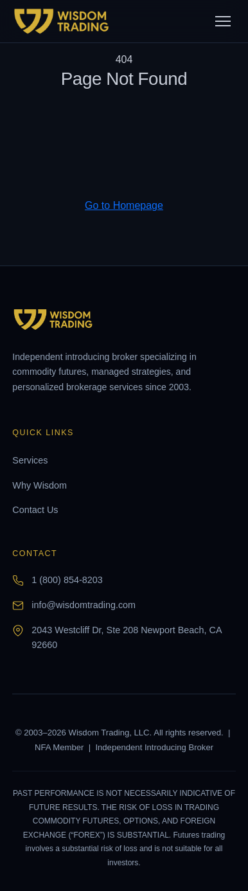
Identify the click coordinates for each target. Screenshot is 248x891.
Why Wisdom (39, 485)
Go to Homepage (124, 205)
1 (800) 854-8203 (66, 580)
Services (30, 460)
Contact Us (35, 510)
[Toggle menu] (223, 21)
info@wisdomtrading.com (83, 605)
